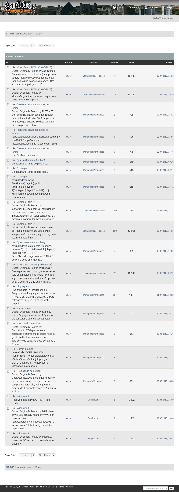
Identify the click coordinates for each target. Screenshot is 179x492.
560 (115, 210)
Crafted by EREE (28, 487)
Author (68, 62)
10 (40, 46)
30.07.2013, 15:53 (165, 76)
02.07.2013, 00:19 (165, 273)
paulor (68, 76)
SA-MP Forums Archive (18, 33)
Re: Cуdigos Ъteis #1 (23, 202)
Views (131, 62)
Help (167, 7)
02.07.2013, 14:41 (165, 187)
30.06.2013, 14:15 (165, 334)
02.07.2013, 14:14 (165, 210)
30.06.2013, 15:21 (165, 313)
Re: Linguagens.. (21, 286)
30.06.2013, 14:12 (165, 357)
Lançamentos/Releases (94, 76)
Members (151, 7)
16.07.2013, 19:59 (165, 94)
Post (8, 62)
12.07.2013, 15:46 (165, 152)
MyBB (18, 487)
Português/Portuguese (93, 115)
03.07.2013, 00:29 (165, 162)
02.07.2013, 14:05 (165, 231)
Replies (114, 62)
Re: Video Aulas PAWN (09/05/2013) (32, 67)
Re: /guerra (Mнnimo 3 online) (28, 160)
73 (114, 76)
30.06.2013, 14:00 (165, 400)
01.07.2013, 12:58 (165, 295)
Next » (47, 46)
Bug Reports (94, 400)
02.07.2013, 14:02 (165, 251)
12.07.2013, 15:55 (165, 137)
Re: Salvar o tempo (22, 308)
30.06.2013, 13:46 (165, 418)
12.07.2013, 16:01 (165, 115)
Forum (118, 7)
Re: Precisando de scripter (26, 323)
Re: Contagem (20, 168)
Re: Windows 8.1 (21, 396)
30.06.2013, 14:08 (165, 381)
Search (134, 7)
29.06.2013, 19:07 (165, 438)
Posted (169, 62)
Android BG (45, 487)
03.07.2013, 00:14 (165, 170)
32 (114, 295)
